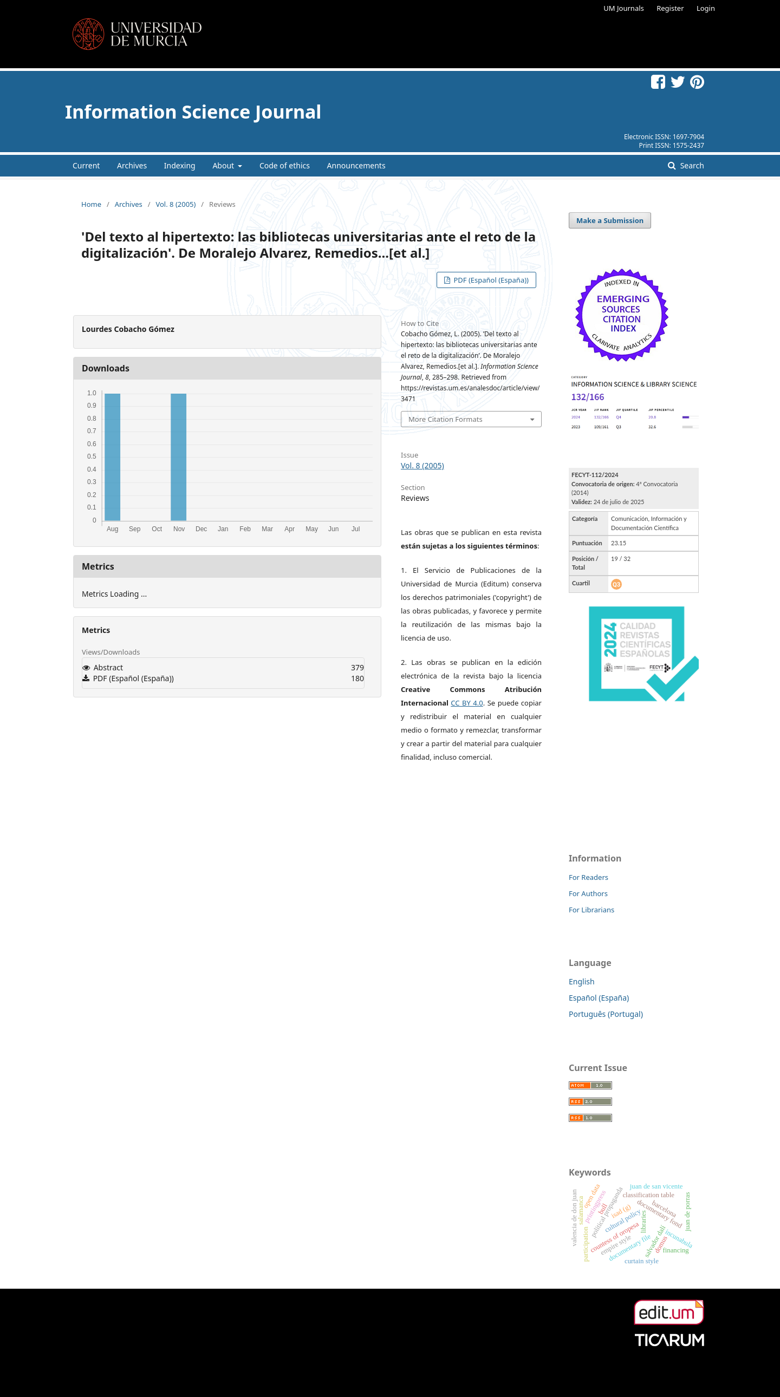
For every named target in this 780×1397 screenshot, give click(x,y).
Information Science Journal (193, 111)
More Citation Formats (445, 419)
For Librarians (591, 910)
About (224, 165)
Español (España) (599, 998)
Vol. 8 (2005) (175, 204)
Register (670, 8)
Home (91, 204)
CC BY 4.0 (467, 703)
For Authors (588, 893)
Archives (132, 165)
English (582, 981)
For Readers (588, 877)
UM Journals (623, 8)
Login (706, 8)
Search (691, 165)
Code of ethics (284, 165)
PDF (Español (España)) (490, 280)
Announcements (356, 165)
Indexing (180, 165)
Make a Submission (610, 220)
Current (86, 165)
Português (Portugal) (606, 1014)
